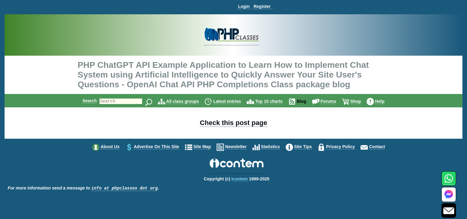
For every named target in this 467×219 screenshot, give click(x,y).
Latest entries (232, 101)
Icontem (240, 178)
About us (110, 146)
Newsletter (236, 146)
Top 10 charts (274, 101)
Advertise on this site (156, 146)
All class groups (187, 101)
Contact (377, 146)
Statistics (270, 146)
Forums (333, 101)
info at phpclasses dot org (124, 188)
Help (384, 101)
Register (261, 6)
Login (243, 6)
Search (84, 100)
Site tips (303, 146)
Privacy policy (340, 146)
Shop (361, 101)
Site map (202, 146)
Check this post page (233, 123)
